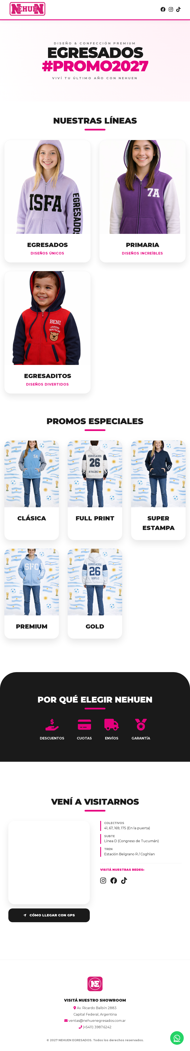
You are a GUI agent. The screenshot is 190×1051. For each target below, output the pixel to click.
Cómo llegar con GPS (49, 915)
